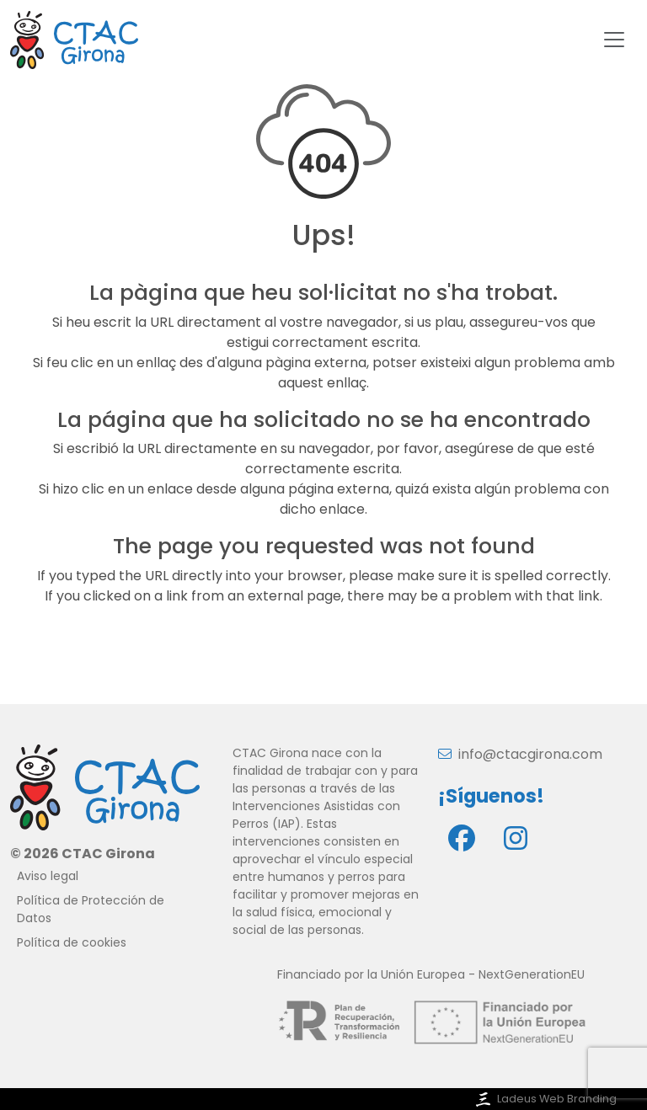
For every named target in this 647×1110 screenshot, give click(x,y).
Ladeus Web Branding (545, 1098)
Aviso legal (47, 875)
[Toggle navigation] (614, 40)
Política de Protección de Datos (90, 909)
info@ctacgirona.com (520, 754)
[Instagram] (515, 838)
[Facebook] (461, 838)
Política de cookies (71, 942)
